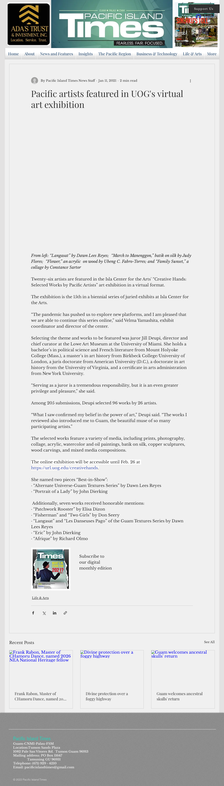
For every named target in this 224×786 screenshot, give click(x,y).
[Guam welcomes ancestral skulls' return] (183, 668)
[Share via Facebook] (33, 613)
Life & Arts (40, 598)
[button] (204, 8)
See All (209, 642)
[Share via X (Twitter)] (44, 613)
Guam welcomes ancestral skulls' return (180, 696)
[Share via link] (65, 613)
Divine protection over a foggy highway (107, 696)
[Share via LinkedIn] (54, 613)
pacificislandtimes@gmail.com (49, 767)
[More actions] (190, 80)
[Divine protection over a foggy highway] (112, 668)
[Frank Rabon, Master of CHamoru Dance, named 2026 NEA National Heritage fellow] (41, 668)
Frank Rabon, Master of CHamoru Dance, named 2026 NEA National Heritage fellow (41, 696)
